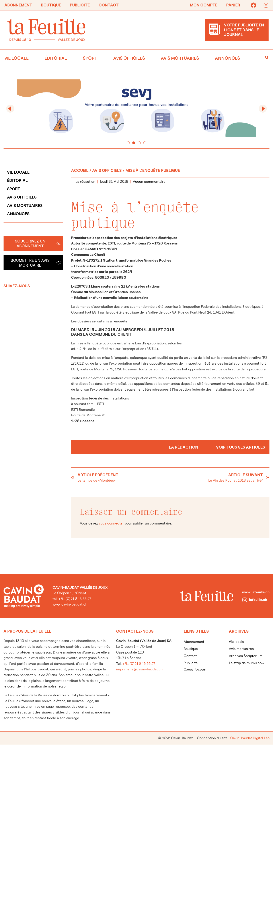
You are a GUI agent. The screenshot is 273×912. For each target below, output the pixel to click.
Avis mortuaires (180, 58)
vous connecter (111, 523)
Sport (90, 58)
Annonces (227, 58)
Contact (109, 5)
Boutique (51, 5)
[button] (10, 109)
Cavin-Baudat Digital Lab (249, 738)
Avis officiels (129, 58)
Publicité (80, 5)
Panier (233, 5)
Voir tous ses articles (240, 447)
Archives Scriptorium (246, 656)
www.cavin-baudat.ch (70, 604)
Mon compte (203, 5)
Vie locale (16, 58)
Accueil (79, 170)
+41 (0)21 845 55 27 (139, 664)
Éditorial (56, 58)
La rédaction (183, 447)
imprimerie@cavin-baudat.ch (139, 669)
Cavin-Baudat (194, 670)
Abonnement (18, 5)
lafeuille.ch (258, 600)
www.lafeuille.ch (255, 592)
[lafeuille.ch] (244, 599)
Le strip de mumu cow (246, 663)
